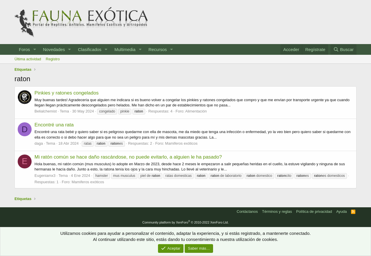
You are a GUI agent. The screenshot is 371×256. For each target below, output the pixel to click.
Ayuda (341, 211)
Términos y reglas (277, 211)
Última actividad (27, 59)
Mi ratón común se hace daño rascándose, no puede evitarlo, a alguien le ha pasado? (128, 157)
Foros (24, 49)
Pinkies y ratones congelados (66, 93)
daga (38, 143)
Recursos (157, 49)
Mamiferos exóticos (181, 143)
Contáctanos (247, 211)
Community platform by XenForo (185, 222)
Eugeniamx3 (44, 175)
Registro (53, 59)
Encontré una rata (54, 125)
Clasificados (89, 49)
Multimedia (125, 49)
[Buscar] (343, 49)
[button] (34, 49)
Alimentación (196, 111)
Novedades (54, 49)
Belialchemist (45, 111)
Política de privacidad (314, 211)
